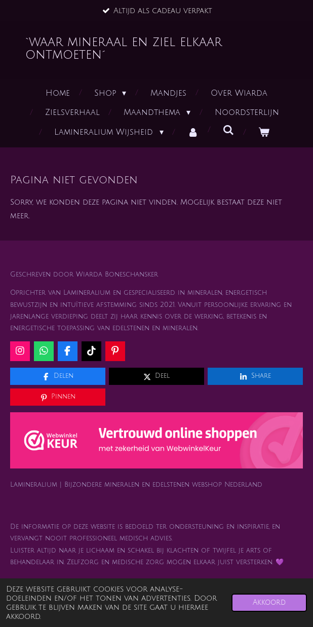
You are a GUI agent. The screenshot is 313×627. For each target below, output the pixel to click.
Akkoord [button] (269, 602)
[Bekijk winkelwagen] (264, 132)
